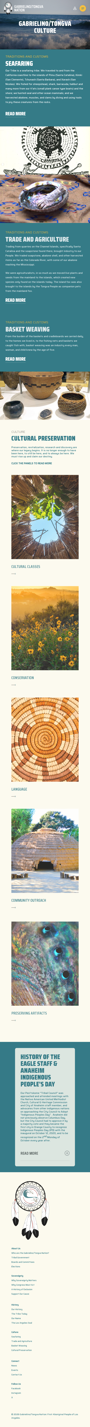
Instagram (16, 1393)
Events (14, 1370)
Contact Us (16, 1374)
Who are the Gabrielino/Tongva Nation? (30, 1253)
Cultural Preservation (21, 1350)
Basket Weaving (19, 1345)
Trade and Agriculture (21, 1341)
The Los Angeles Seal (21, 1323)
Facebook (16, 1388)
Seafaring (16, 1336)
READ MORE (15, 114)
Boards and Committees (22, 1262)
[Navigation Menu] (83, 8)
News (14, 1365)
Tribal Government (20, 1257)
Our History (16, 1309)
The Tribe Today (19, 1314)
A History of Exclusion (21, 1289)
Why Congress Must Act (22, 1285)
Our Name (16, 1318)
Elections (15, 1266)
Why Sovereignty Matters (24, 1280)
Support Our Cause (20, 1294)
